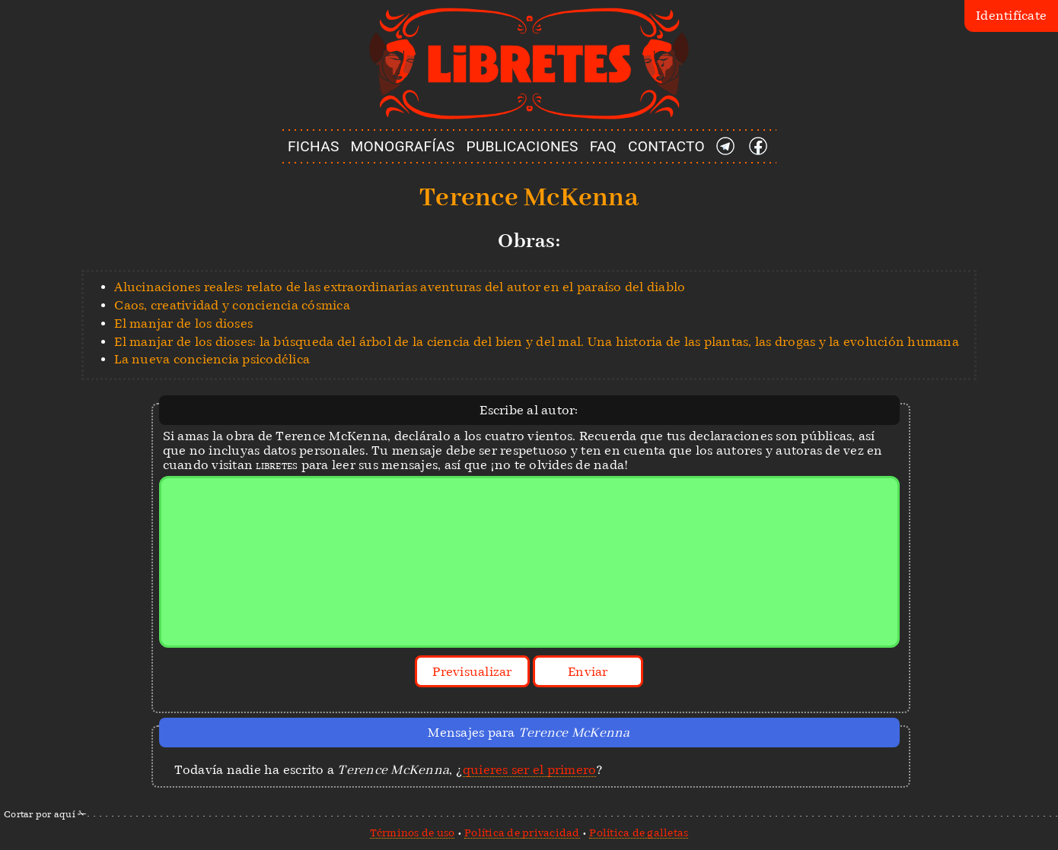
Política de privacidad (522, 832)
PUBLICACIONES (522, 146)
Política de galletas (638, 832)
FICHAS (313, 146)
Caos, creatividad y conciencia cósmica (232, 305)
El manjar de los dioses (183, 323)
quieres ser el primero (530, 770)
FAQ (603, 146)
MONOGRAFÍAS (403, 146)
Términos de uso (412, 832)
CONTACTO (666, 146)
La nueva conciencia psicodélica (212, 359)
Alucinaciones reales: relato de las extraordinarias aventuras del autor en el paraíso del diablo (399, 287)
